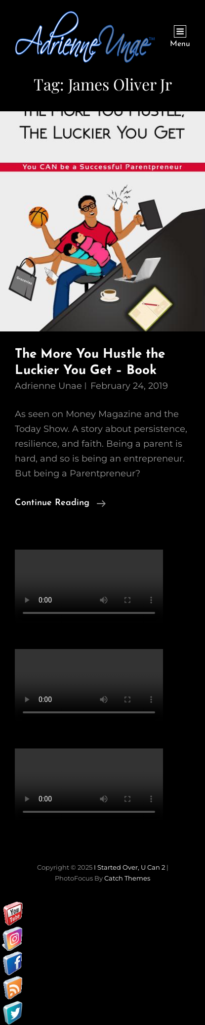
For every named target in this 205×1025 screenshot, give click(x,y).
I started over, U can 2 (129, 867)
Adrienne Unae (48, 385)
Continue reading (60, 503)
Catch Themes (127, 878)
